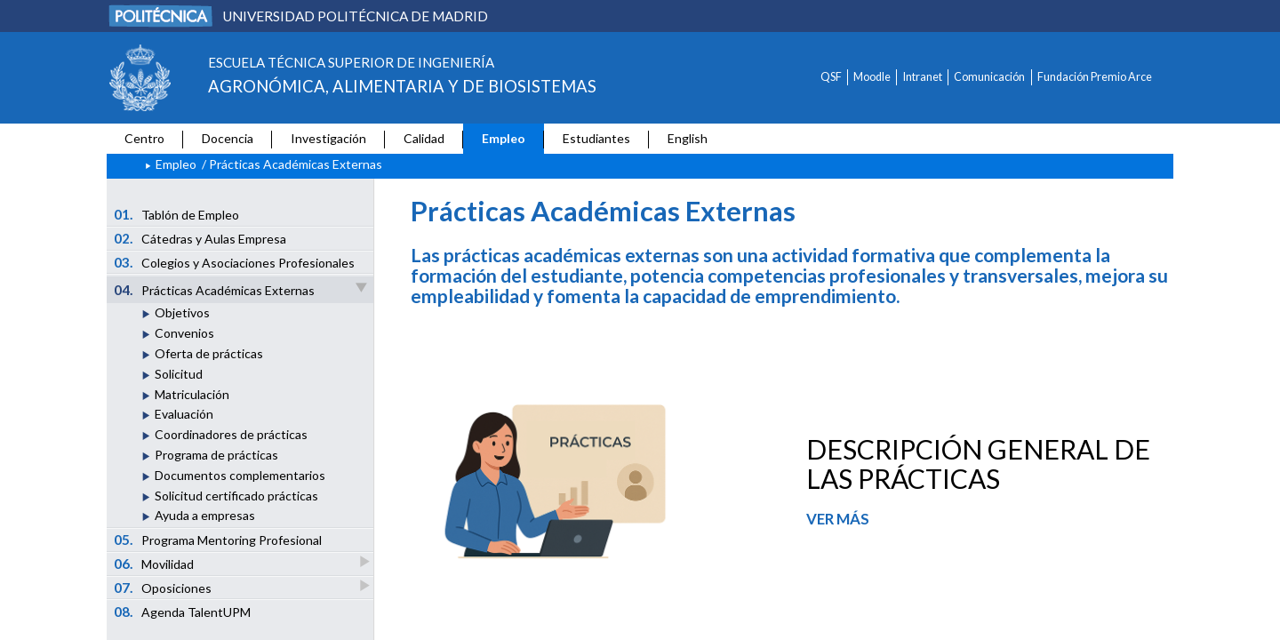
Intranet (922, 77)
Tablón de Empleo (177, 214)
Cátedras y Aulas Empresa (200, 238)
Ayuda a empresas (205, 515)
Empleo (503, 138)
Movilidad (155, 563)
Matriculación (192, 394)
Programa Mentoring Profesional (218, 540)
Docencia (227, 138)
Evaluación (184, 413)
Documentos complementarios (240, 475)
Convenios (184, 332)
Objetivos (182, 312)
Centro (144, 138)
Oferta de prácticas (209, 353)
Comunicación (989, 77)
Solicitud (179, 373)
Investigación (328, 138)
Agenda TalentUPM (183, 612)
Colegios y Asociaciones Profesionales (235, 262)
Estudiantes (596, 138)
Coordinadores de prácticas (231, 434)
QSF (831, 77)
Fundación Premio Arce (1094, 77)
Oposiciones (164, 587)
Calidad (424, 138)
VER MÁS (837, 518)
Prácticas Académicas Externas (241, 289)
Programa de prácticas (216, 454)
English (688, 138)
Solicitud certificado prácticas (236, 495)
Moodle (872, 77)
